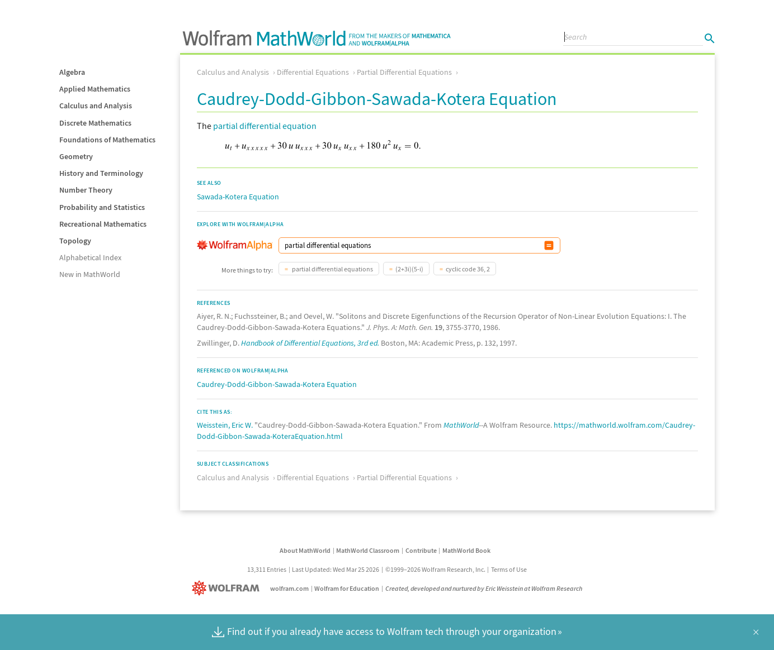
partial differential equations (332, 269)
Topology (75, 241)
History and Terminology (101, 173)
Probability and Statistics (102, 207)
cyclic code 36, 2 (468, 269)
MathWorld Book (466, 550)
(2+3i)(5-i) (409, 269)
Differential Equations (313, 72)
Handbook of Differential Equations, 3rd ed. (310, 343)
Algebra (72, 72)
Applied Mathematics (94, 89)
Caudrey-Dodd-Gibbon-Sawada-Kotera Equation (277, 384)
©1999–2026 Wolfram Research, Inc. (435, 569)
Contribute (421, 550)
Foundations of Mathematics (107, 140)
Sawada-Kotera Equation (238, 197)
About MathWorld (305, 550)
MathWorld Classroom (367, 550)
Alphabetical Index (90, 257)
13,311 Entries (266, 569)
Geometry (76, 156)
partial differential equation (265, 125)
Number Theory (85, 190)
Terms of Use (509, 569)
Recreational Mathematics (103, 224)
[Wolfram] (228, 588)
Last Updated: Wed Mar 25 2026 (335, 569)
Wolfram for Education (346, 588)
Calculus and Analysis (95, 106)
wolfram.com (289, 588)
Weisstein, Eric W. (225, 425)
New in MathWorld (89, 274)
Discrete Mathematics (95, 123)
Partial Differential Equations (404, 72)
